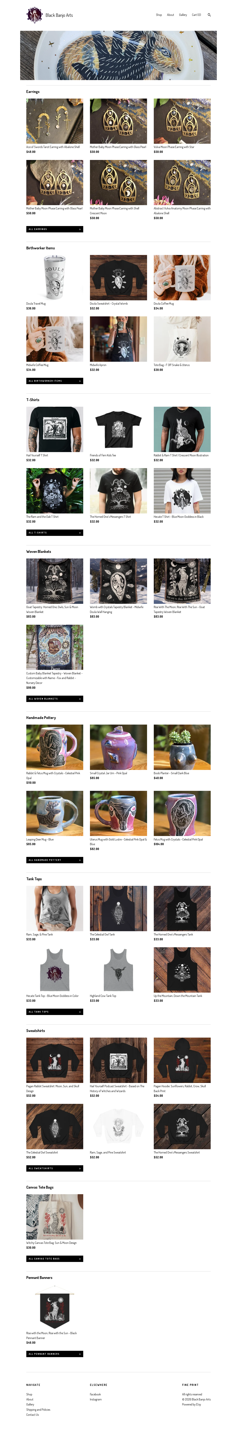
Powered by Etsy (191, 1404)
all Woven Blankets (43, 698)
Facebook (95, 1394)
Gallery (183, 15)
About (170, 15)
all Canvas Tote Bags (44, 1258)
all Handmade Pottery (45, 860)
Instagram (96, 1399)
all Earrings (38, 229)
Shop (159, 15)
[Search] (209, 15)
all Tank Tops (39, 1011)
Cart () (196, 15)
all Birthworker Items (45, 380)
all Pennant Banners (44, 1353)
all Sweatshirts (41, 1168)
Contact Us (32, 1414)
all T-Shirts (38, 532)
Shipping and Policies (38, 1409)
